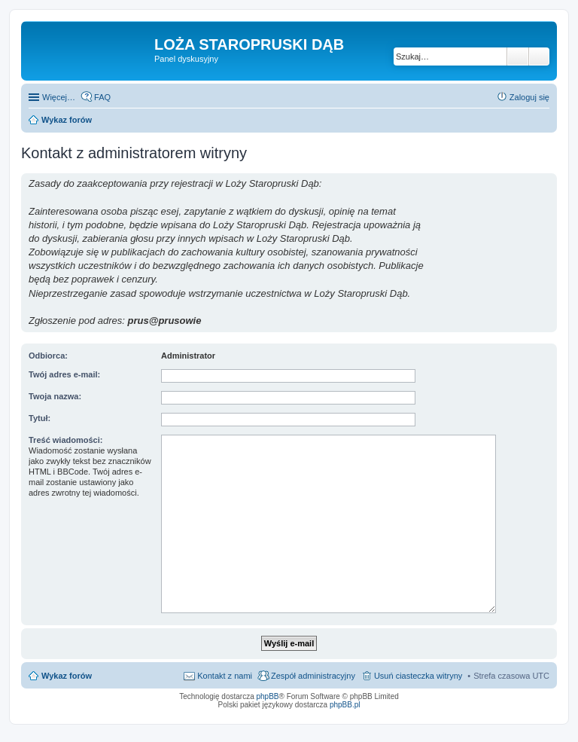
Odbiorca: (48, 355)
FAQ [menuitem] (102, 97)
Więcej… (58, 97)
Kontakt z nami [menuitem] (224, 675)
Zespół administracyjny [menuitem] (313, 675)
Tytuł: (39, 418)
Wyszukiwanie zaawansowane (539, 56)
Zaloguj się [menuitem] (529, 97)
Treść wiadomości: (65, 439)
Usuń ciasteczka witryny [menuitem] (418, 675)
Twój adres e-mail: (64, 374)
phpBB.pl (345, 705)
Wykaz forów (66, 675)
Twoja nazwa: (55, 396)
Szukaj (518, 56)
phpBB (268, 696)
